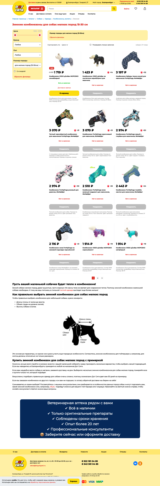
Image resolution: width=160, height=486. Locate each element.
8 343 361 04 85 (142, 3)
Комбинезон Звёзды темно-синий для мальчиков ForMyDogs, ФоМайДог (131, 77)
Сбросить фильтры (57, 37)
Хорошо (73, 481)
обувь (52, 387)
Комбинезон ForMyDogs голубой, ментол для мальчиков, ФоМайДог (129, 191)
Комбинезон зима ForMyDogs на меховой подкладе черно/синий (61, 249)
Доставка (32, 2)
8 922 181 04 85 (142, 1)
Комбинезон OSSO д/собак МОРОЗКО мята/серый (130, 249)
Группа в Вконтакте (135, 463)
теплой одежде (66, 290)
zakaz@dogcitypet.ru (37, 466)
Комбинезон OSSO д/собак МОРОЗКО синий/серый (63, 77)
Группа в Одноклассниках (140, 463)
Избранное (136, 9)
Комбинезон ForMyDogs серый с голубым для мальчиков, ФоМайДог (130, 135)
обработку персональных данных (42, 482)
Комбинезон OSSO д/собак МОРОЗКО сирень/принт (97, 249)
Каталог (35, 9)
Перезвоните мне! (127, 1)
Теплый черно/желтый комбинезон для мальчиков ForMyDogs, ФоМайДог (64, 135)
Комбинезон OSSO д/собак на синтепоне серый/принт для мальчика (94, 78)
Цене (64, 45)
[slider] (15, 35)
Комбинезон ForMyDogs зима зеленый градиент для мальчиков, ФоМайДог (96, 192)
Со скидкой (21, 71)
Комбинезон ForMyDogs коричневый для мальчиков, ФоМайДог (97, 135)
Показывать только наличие (103, 45)
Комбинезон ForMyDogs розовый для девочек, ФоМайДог (64, 191)
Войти (126, 9)
